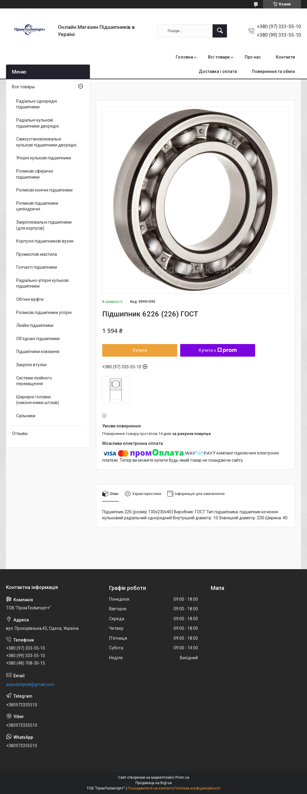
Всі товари (219, 57)
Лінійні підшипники (34, 325)
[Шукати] (220, 31)
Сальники (25, 415)
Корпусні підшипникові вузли (44, 241)
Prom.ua (182, 777)
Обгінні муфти (29, 299)
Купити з (218, 350)
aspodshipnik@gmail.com (30, 684)
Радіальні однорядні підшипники (36, 104)
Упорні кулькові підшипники (43, 157)
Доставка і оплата (218, 71)
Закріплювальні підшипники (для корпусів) (44, 225)
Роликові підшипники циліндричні (37, 206)
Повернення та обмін (273, 71)
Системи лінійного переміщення (34, 381)
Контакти (285, 57)
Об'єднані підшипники (38, 338)
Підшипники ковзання (37, 351)
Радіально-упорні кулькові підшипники (42, 283)
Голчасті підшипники (36, 267)
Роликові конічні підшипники (44, 190)
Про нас (253, 57)
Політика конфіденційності (197, 788)
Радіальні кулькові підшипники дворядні (37, 123)
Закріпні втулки (31, 364)
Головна (184, 57)
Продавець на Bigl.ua (154, 783)
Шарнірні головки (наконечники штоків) (37, 399)
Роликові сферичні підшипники (34, 174)
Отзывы (20, 433)
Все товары (23, 86)
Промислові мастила (36, 254)
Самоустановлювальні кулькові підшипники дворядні (46, 142)
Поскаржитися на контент (150, 788)
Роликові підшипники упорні (44, 312)
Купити (140, 350)
